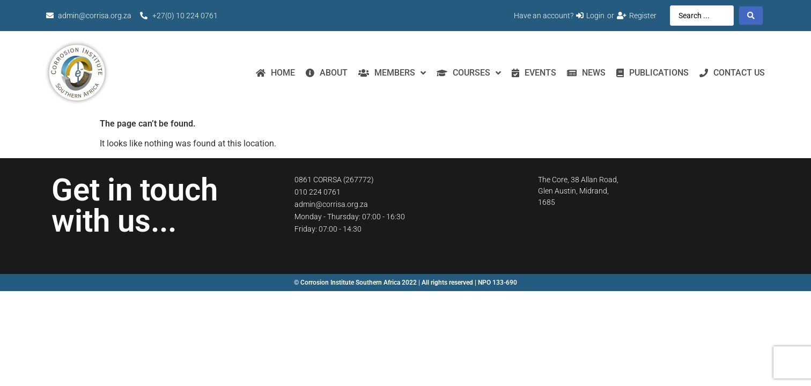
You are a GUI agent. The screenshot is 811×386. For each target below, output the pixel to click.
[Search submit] (751, 15)
